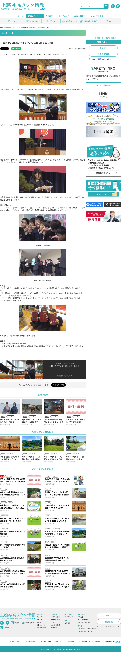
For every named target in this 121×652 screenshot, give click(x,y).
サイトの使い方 (31, 642)
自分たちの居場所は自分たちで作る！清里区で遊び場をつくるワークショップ (12, 493)
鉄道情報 (54, 628)
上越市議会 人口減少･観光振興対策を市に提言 (12, 559)
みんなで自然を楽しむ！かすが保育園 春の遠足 (12, 585)
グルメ (39, 622)
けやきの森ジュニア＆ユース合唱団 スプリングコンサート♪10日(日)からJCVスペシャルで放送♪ (57, 506)
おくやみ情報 (55, 617)
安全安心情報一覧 (103, 85)
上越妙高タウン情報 (5, 28)
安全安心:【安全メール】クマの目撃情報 (12, 532)
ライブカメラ (64, 16)
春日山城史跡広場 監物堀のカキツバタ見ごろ (12, 545)
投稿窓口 (15, 622)
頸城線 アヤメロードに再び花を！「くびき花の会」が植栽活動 (57, 493)
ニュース (15, 28)
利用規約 (97, 642)
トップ (20, 16)
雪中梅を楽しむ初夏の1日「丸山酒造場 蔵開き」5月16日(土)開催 (12, 506)
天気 (52, 622)
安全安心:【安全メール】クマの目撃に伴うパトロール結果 (12, 519)
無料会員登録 (80, 16)
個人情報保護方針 (84, 642)
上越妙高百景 (55, 625)
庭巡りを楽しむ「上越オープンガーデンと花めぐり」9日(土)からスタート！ (57, 585)
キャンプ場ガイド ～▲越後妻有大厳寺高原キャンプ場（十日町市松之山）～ (57, 532)
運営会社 (71, 642)
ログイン (103, 48)
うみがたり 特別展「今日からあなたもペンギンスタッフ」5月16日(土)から (57, 480)
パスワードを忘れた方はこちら (101, 59)
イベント (39, 619)
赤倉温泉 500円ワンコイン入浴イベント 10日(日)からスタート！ (57, 519)
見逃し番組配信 (83, 619)
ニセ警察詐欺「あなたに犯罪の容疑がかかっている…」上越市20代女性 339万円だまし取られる (12, 572)
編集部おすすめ (42, 628)
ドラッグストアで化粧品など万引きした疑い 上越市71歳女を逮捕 (12, 480)
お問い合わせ (28, 623)
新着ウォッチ (41, 625)
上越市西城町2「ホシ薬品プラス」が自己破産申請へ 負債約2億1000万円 (57, 572)
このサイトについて (15, 642)
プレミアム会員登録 (84, 622)
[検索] (106, 6)
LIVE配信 (80, 617)
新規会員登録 (103, 54)
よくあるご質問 (46, 642)
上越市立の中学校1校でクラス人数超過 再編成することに (57, 559)
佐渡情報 (67, 623)
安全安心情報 (55, 619)
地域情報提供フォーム (85, 631)
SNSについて (59, 642)
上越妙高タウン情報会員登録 (87, 628)
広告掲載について (7, 627)
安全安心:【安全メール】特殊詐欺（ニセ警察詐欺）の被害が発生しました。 (57, 545)
